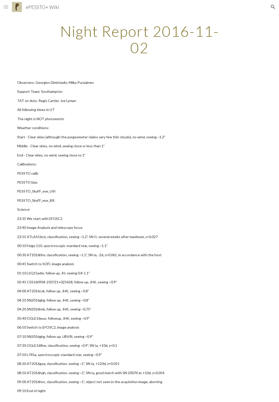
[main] (139, 39)
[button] (6, 7)
